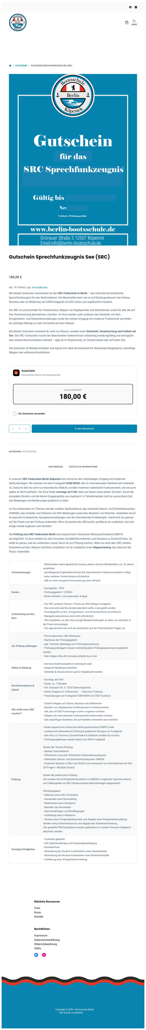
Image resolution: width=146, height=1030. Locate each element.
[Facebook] (130, 7)
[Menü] (134, 22)
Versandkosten (39, 287)
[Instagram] (136, 7)
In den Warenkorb (84, 428)
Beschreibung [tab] (56, 467)
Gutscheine (29, 451)
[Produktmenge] (19, 429)
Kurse (37, 912)
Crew (37, 908)
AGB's (37, 948)
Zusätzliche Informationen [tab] (83, 467)
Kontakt (38, 916)
